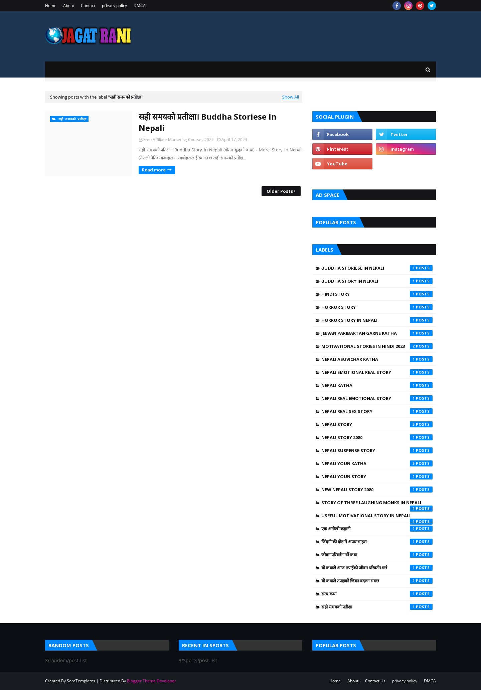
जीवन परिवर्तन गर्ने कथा (377, 555)
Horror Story (377, 307)
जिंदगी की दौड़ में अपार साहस (377, 542)
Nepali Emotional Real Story (377, 372)
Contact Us (375, 681)
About (68, 5)
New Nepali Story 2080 (377, 490)
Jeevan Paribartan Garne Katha (377, 333)
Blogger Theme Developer (151, 681)
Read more (154, 170)
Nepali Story (377, 424)
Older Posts (280, 191)
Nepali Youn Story (377, 476)
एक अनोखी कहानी (377, 529)
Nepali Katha (377, 385)
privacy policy (114, 5)
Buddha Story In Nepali (377, 281)
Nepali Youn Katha (377, 463)
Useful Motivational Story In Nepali (377, 517)
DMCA (140, 5)
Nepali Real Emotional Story (377, 398)
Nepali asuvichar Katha (377, 359)
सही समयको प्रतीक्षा (377, 607)
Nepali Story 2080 (377, 437)
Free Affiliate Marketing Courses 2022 (178, 139)
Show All (290, 97)
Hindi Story (377, 294)
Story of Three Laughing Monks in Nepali (377, 504)
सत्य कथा (377, 594)
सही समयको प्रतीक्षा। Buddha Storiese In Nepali (208, 122)
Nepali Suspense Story (377, 450)
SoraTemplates (81, 681)
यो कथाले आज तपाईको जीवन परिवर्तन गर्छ (377, 568)
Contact (88, 5)
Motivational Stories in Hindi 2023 (377, 346)
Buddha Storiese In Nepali (377, 268)
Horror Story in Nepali (377, 320)
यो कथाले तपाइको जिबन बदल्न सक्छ (377, 581)
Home (50, 5)
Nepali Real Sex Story (377, 411)
